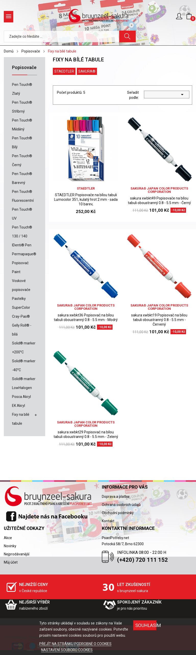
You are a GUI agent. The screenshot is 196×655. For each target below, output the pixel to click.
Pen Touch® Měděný (22, 124)
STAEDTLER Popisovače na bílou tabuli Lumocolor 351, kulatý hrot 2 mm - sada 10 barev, (86, 199)
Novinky (10, 546)
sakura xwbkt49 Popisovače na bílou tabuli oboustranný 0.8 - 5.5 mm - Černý (159, 200)
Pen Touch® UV (22, 213)
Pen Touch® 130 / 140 (22, 231)
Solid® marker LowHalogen (23, 383)
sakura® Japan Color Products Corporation (159, 190)
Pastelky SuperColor (21, 303)
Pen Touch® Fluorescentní (23, 196)
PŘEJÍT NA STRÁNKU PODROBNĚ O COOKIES (75, 644)
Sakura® (86, 71)
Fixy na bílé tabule (20, 418)
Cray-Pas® (21, 316)
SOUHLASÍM (146, 625)
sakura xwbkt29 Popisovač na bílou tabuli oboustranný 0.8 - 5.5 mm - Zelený (86, 434)
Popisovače (24, 67)
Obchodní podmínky (118, 513)
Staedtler (64, 71)
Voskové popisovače (21, 285)
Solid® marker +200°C (23, 347)
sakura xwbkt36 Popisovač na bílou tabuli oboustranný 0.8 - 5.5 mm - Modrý (86, 317)
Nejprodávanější (16, 554)
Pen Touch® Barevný (22, 178)
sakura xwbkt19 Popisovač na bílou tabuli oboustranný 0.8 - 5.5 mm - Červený (159, 319)
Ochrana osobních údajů (121, 505)
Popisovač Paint (20, 267)
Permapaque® (24, 254)
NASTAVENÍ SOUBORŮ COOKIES (67, 650)
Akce (8, 538)
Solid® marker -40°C (23, 365)
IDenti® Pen (21, 245)
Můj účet (11, 562)
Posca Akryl (21, 397)
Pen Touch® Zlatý (22, 89)
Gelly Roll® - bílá (21, 329)
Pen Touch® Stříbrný (22, 106)
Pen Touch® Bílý (22, 142)
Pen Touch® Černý (22, 160)
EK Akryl (18, 406)
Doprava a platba (115, 496)
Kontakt (108, 521)
